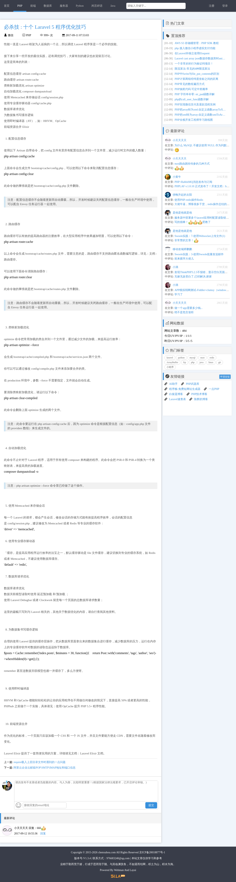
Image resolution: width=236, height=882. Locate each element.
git (219, 362)
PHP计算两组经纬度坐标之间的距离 (196, 78)
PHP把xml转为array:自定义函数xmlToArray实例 (200, 114)
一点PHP (214, 389)
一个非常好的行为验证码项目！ (194, 63)
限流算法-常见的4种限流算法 (192, 68)
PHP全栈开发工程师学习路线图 (194, 119)
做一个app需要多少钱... (188, 308)
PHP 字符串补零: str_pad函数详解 (195, 94)
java (202, 362)
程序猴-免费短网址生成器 (184, 389)
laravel (170, 357)
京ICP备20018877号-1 (152, 852)
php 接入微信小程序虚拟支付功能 (195, 48)
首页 (6, 5)
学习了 (178, 294)
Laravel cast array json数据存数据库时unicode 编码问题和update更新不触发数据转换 (200, 58)
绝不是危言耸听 (184, 312)
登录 (225, 5)
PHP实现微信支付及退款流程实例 (195, 104)
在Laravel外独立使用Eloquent (192, 53)
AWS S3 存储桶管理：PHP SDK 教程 (197, 43)
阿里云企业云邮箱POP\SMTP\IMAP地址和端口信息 (45, 767)
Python (80, 5)
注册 (211, 5)
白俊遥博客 (176, 394)
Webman (119, 870)
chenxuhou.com (107, 852)
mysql (192, 357)
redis (212, 357)
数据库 (48, 5)
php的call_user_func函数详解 (192, 99)
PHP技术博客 (199, 394)
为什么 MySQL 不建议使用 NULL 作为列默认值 (203, 145)
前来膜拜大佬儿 (184, 258)
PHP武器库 (192, 383)
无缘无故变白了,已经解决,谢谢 (193, 276)
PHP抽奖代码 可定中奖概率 (191, 89)
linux (210, 362)
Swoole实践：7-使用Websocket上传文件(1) (199, 236)
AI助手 (173, 383)
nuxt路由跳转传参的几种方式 (192, 163)
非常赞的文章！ (186, 240)
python (181, 357)
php (193, 362)
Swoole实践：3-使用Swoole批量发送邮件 (199, 254)
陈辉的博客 (201, 399)
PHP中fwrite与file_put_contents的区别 (197, 73)
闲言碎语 (96, 5)
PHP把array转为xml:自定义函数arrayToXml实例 (200, 109)
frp (184, 362)
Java (112, 5)
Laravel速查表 (177, 399)
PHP (19, 5)
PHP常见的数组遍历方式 (190, 84)
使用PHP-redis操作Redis (188, 199)
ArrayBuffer (172, 362)
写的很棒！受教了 (192, 222)
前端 (33, 5)
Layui (133, 870)
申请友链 (225, 376)
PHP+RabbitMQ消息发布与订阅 (193, 181)
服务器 (64, 5)
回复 (43, 833)
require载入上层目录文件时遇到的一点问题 (39, 762)
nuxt (202, 357)
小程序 (170, 367)
